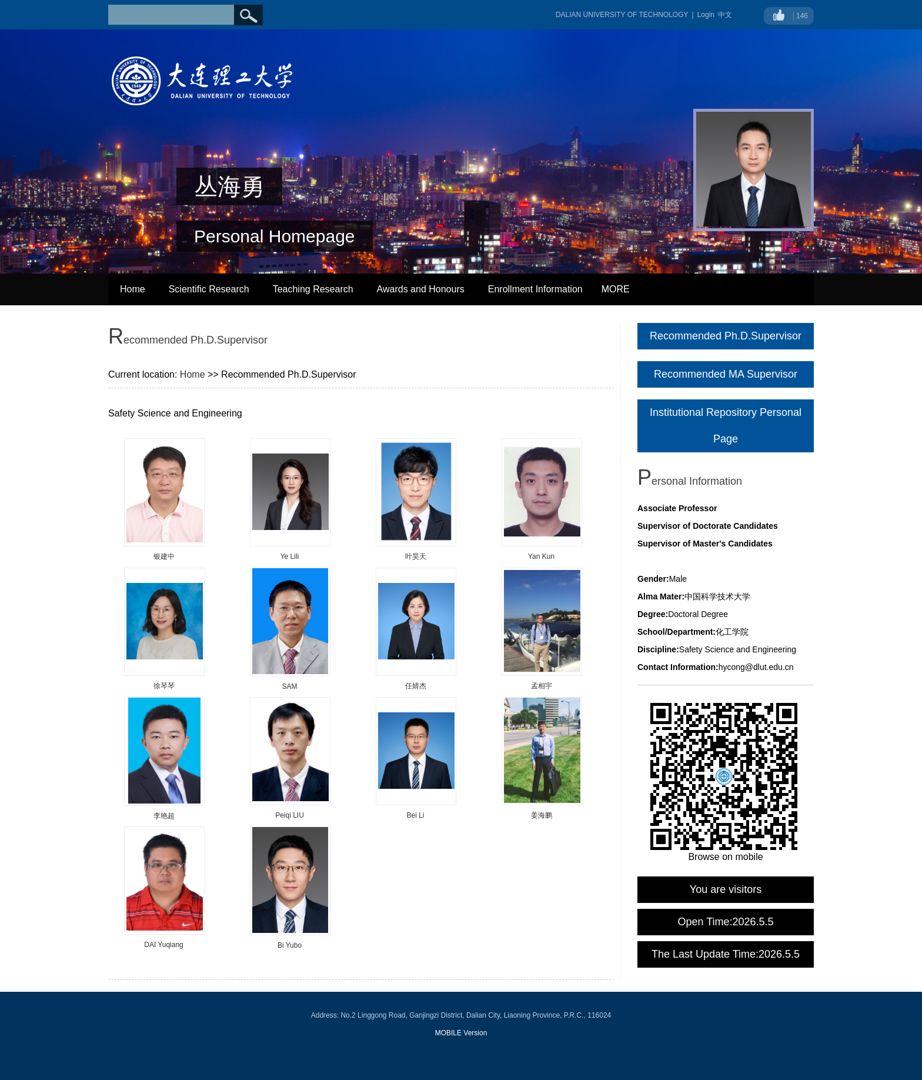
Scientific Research (209, 289)
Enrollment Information (535, 289)
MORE (616, 289)
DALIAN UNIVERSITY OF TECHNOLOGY (622, 15)
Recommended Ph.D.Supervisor (725, 336)
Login (705, 15)
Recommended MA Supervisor (725, 374)
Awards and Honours (421, 289)
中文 (725, 15)
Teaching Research (313, 289)
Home (132, 289)
